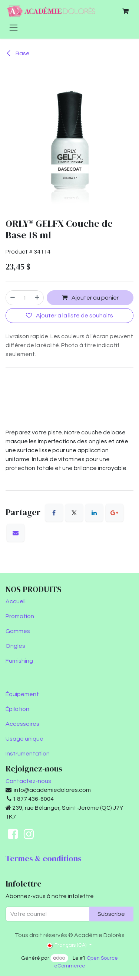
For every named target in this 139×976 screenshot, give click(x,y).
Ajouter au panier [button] (90, 297)
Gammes (18, 631)
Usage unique (24, 739)
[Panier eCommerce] (125, 11)
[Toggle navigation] (13, 27)
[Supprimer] (12, 298)
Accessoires (22, 724)
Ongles (15, 646)
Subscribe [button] (111, 914)
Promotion (20, 616)
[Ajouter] (37, 298)
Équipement (22, 694)
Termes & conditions (44, 858)
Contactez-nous (28, 781)
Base (18, 53)
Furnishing (19, 661)
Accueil (16, 601)
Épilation (17, 709)
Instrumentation (28, 754)
